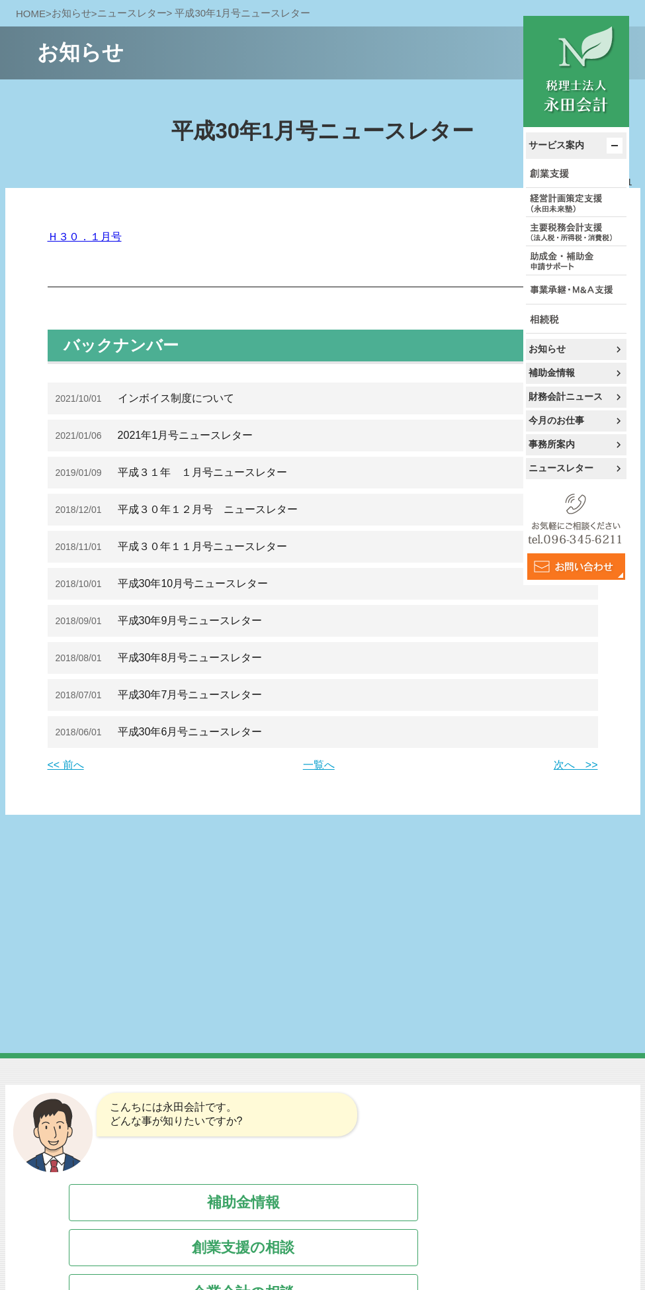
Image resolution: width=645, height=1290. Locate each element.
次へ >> (576, 764)
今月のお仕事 (556, 420)
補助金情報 (552, 372)
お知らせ (547, 349)
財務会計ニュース (566, 396)
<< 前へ (66, 764)
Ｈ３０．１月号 (85, 236)
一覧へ (319, 764)
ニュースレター (561, 468)
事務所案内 (552, 444)
